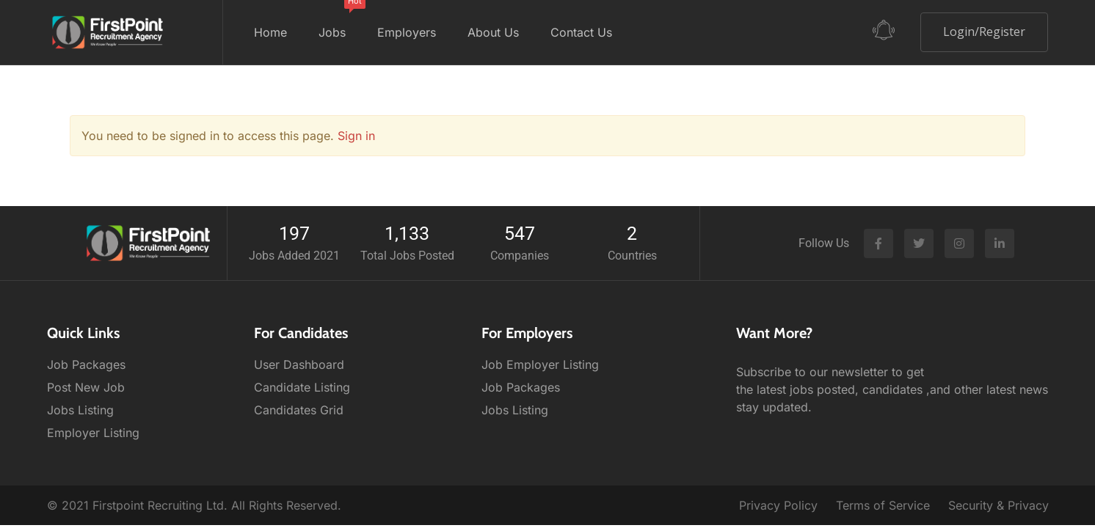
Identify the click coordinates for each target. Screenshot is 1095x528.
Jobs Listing (80, 410)
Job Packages (86, 364)
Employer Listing (93, 432)
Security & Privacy (998, 505)
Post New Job (86, 387)
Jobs (336, 20)
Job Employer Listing (540, 364)
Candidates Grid (298, 410)
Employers (406, 32)
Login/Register (984, 31)
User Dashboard (299, 364)
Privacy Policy (778, 505)
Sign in (356, 135)
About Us (493, 32)
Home (270, 32)
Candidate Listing (302, 387)
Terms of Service (883, 505)
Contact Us (581, 32)
